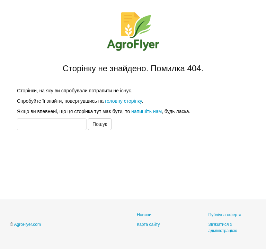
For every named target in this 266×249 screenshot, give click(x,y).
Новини (144, 214)
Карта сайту (148, 224)
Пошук (99, 124)
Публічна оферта (224, 214)
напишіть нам (146, 111)
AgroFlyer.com (27, 224)
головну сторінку (123, 101)
